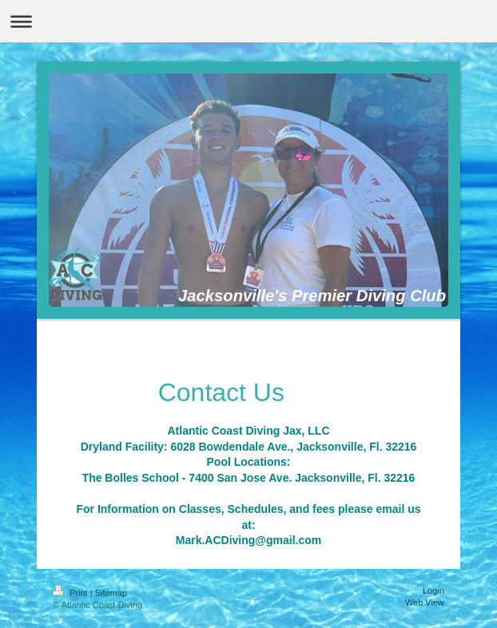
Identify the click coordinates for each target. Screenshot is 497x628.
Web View (424, 602)
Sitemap (111, 593)
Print (71, 593)
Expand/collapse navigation (248, 21)
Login (433, 590)
